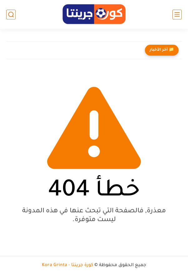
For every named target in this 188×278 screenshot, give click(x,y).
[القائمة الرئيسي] (177, 14)
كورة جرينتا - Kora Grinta (67, 265)
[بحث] (11, 14)
